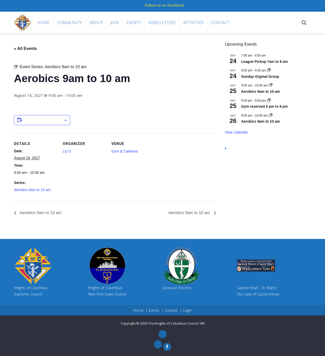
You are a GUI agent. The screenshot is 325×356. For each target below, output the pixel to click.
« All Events (25, 48)
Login (187, 310)
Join (114, 22)
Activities (193, 22)
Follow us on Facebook (164, 5)
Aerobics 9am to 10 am (32, 190)
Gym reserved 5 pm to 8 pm (264, 106)
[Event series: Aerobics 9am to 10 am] (270, 85)
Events (133, 22)
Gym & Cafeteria (124, 151)
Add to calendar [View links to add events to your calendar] (43, 120)
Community (69, 22)
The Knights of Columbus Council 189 (176, 323)
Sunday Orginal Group (260, 76)
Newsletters (162, 22)
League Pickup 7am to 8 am (264, 62)
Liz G (67, 151)
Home (43, 22)
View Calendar (236, 132)
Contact (220, 22)
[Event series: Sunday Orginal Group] (269, 70)
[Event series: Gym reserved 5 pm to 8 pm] (269, 100)
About (96, 22)
